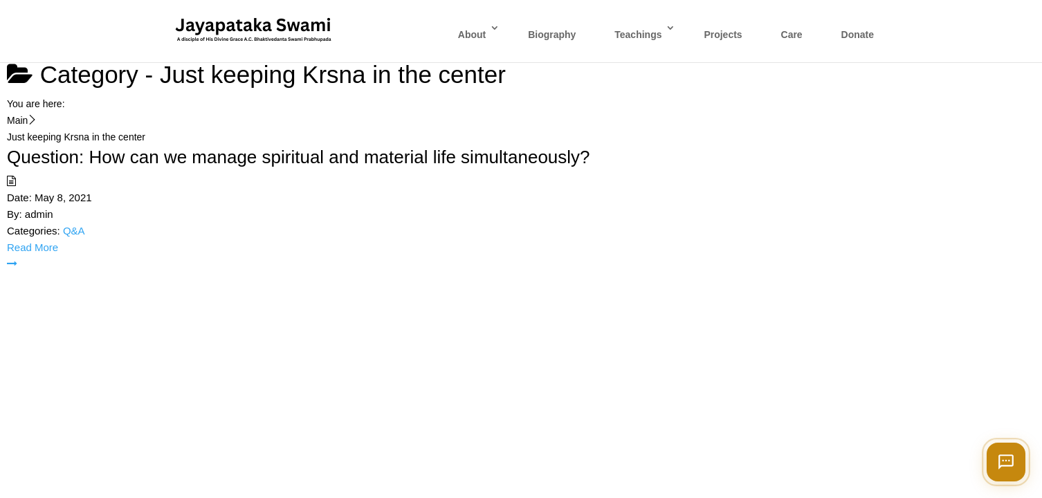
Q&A (74, 231)
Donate (857, 34)
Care (792, 34)
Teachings (637, 34)
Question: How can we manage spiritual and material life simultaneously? (298, 157)
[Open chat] (1006, 462)
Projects (723, 34)
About (472, 34)
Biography (552, 34)
